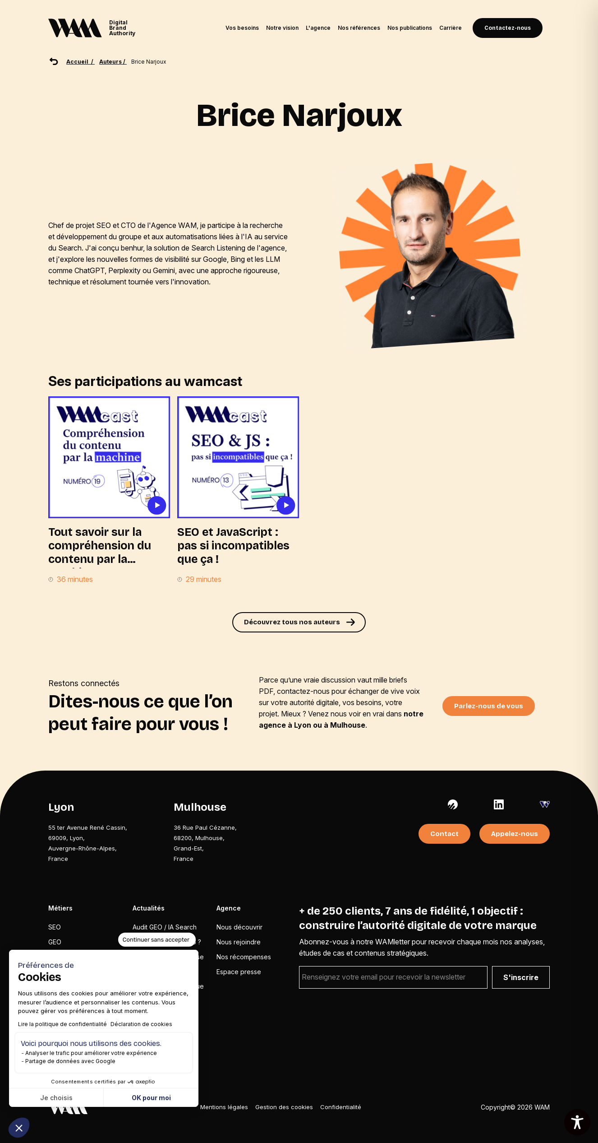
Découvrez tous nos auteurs (292, 622)
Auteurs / (113, 61)
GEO (54, 942)
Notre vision (282, 27)
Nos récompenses (243, 957)
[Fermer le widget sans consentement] (157, 940)
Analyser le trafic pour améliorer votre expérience (91, 1053)
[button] (19, 1127)
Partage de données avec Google (70, 1061)
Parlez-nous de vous (488, 706)
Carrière (450, 27)
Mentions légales (224, 1106)
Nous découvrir (239, 927)
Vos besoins (242, 27)
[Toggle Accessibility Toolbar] (577, 1122)
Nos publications (409, 27)
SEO (54, 927)
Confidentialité (340, 1106)
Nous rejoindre (238, 942)
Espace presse (238, 972)
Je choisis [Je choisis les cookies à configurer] (56, 1097)
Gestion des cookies (284, 1106)
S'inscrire (520, 977)
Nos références (359, 27)
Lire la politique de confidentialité (62, 1024)
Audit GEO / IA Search (165, 927)
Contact (444, 834)
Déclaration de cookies (141, 1024)
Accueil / (80, 61)
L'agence (318, 27)
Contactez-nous (507, 28)
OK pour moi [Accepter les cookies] (151, 1097)
